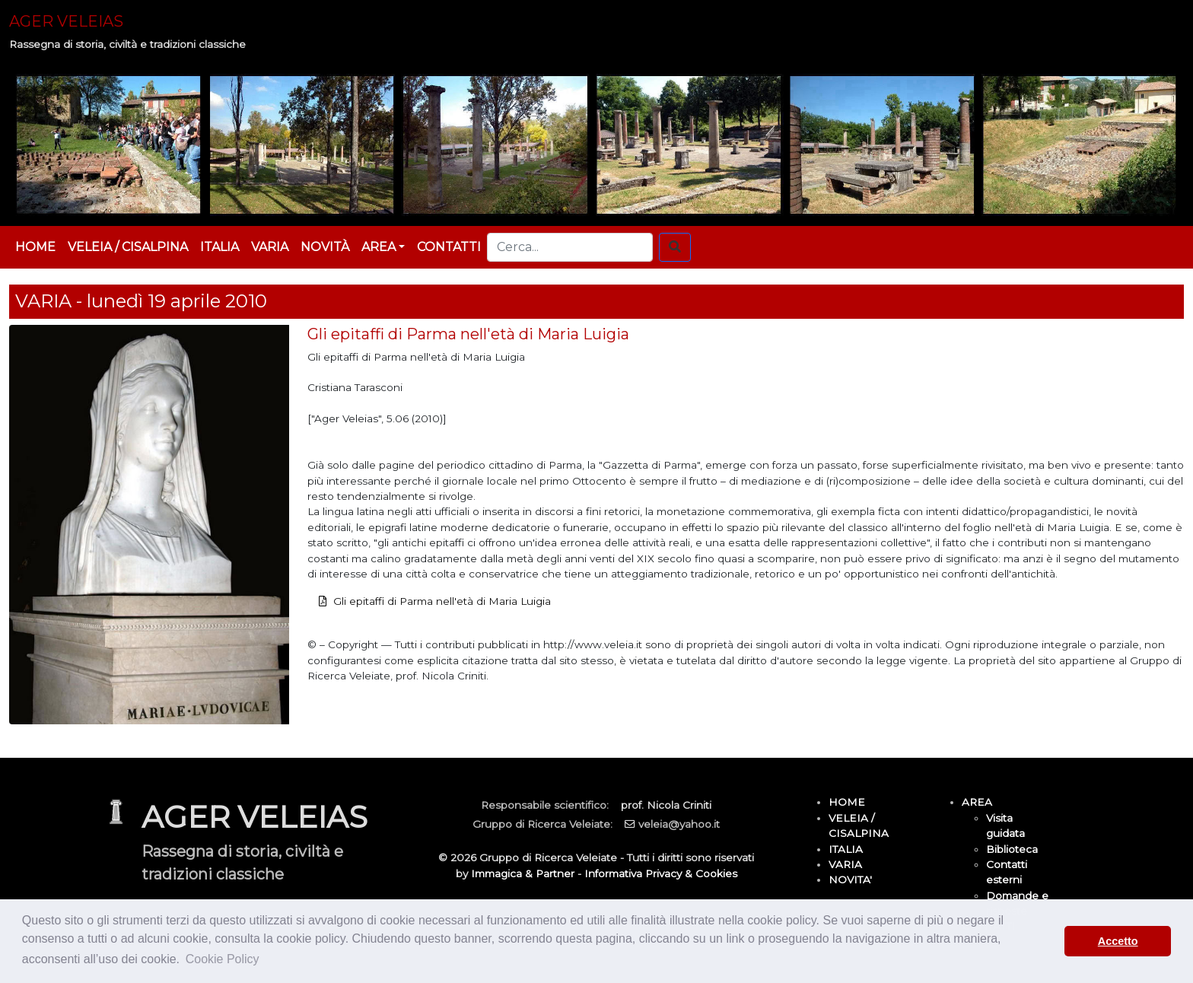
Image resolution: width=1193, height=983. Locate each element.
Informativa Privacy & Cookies (660, 873)
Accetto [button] (1118, 941)
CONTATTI (449, 247)
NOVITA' (850, 879)
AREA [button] (378, 247)
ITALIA (219, 247)
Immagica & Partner (522, 873)
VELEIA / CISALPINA (128, 247)
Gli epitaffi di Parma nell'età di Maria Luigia (442, 601)
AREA (977, 802)
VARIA (269, 247)
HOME (35, 247)
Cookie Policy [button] (222, 959)
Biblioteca (1012, 849)
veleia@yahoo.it (679, 824)
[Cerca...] (570, 247)
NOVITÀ (325, 247)
